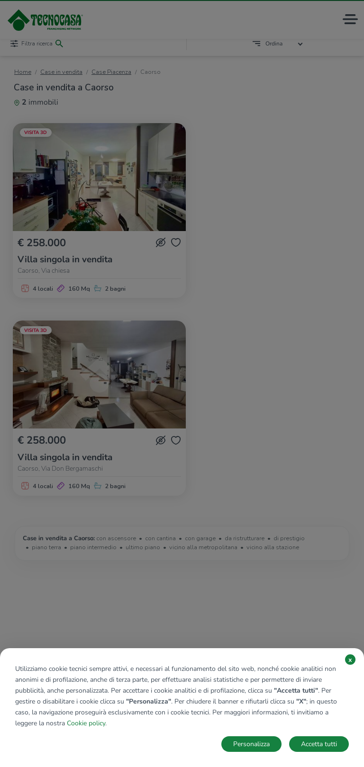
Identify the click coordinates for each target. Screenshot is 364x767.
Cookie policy (86, 723)
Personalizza (251, 744)
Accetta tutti (319, 744)
